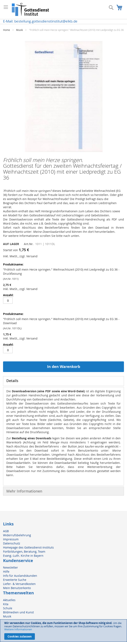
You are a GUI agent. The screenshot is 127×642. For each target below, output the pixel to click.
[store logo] (30, 9)
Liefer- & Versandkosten (19, 584)
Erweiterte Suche (14, 580)
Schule (7, 608)
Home (6, 29)
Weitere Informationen (18, 629)
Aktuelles (9, 600)
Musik (19, 29)
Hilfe (6, 571)
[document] (63, 631)
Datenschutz (11, 543)
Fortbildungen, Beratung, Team (24, 551)
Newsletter (10, 567)
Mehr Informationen (24, 491)
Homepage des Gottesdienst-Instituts (28, 547)
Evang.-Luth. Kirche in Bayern (23, 556)
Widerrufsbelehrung (17, 535)
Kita (5, 604)
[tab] (63, 381)
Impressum (11, 539)
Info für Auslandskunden (20, 576)
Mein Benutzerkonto (17, 588)
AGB (6, 531)
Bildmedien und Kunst (18, 612)
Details (12, 380)
